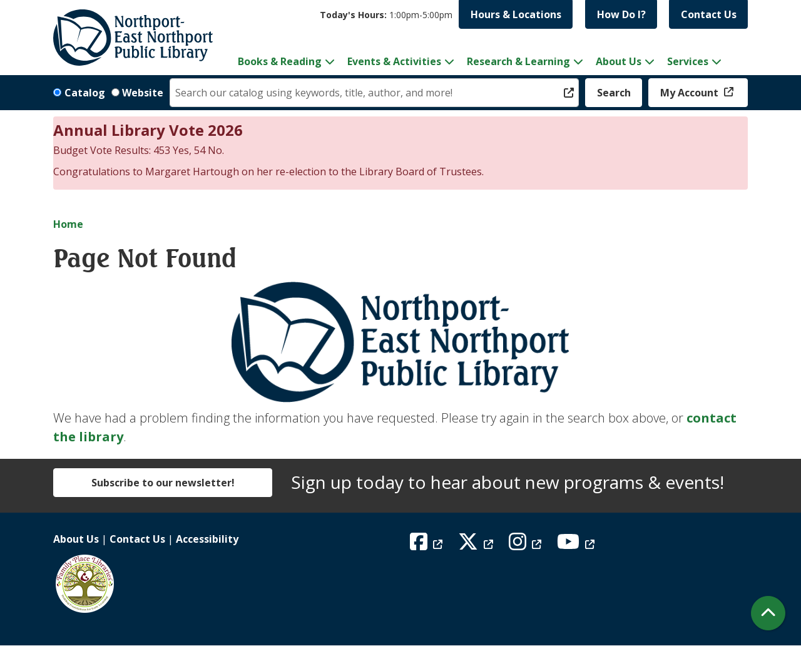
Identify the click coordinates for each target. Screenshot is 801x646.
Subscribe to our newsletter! (163, 483)
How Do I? (621, 14)
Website (142, 93)
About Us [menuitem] (618, 61)
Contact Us (709, 14)
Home (68, 224)
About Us (76, 539)
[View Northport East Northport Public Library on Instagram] (526, 545)
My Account (690, 93)
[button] (386, 14)
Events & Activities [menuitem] (394, 61)
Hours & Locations (516, 14)
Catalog (84, 93)
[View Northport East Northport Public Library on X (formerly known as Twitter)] (477, 545)
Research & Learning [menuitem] (518, 61)
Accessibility (207, 539)
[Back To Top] (768, 613)
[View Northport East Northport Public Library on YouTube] (577, 545)
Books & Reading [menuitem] (280, 61)
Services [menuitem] (687, 61)
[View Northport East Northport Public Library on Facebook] (428, 545)
